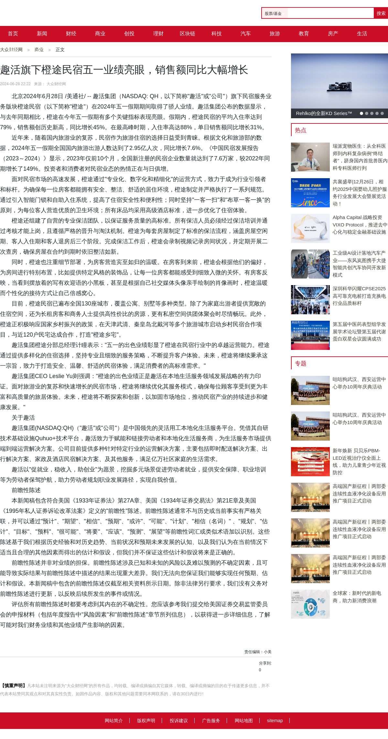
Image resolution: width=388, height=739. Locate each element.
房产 (333, 33)
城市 (13, 49)
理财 (158, 33)
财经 (71, 33)
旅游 (275, 33)
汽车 (246, 33)
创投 (129, 33)
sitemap (275, 720)
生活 (362, 33)
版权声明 (146, 720)
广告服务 (211, 720)
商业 (100, 33)
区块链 (187, 33)
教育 (304, 33)
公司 (42, 49)
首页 (13, 33)
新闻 (42, 33)
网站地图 (244, 720)
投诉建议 (179, 720)
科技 (216, 33)
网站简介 (114, 720)
